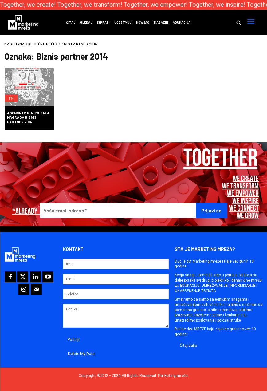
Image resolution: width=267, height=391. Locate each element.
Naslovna (14, 43)
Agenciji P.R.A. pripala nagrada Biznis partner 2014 (28, 117)
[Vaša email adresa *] (117, 211)
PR (11, 98)
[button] (238, 22)
